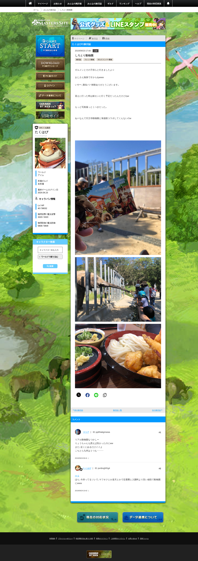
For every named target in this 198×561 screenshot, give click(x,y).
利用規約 (52, 538)
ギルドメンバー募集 (105, 59)
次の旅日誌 (156, 410)
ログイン (50, 86)
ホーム (36, 9)
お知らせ (58, 3)
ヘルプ (138, 3)
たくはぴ (87, 468)
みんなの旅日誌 (94, 3)
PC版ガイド (50, 76)
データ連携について (50, 95)
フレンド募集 (89, 59)
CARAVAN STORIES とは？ (50, 105)
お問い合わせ (132, 538)
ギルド (110, 3)
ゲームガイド (50, 115)
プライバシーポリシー (65, 538)
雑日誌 (78, 59)
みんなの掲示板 (74, 3)
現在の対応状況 (154, 3)
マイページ (43, 3)
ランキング (124, 3)
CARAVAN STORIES (99, 554)
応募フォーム (144, 538)
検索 (51, 266)
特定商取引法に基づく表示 (84, 538)
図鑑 (107, 38)
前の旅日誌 (78, 410)
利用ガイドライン (102, 538)
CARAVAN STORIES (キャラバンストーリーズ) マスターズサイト (50, 23)
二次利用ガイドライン (118, 538)
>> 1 (77, 475)
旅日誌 (95, 38)
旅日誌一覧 (117, 410)
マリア (86, 431)
